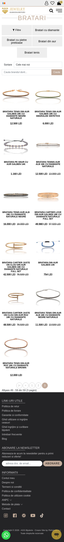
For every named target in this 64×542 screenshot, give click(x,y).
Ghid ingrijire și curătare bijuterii (15, 428)
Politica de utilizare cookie (16, 495)
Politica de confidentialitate (16, 491)
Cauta (56, 72)
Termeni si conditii (12, 487)
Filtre (17, 30)
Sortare (8, 64)
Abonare (52, 463)
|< (19, 385)
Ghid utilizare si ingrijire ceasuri (15, 421)
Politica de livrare (11, 410)
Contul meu (8, 478)
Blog (4, 438)
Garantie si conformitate (15, 415)
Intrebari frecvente (12, 434)
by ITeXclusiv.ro (53, 530)
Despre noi (8, 482)
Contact (6, 508)
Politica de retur (10, 406)
